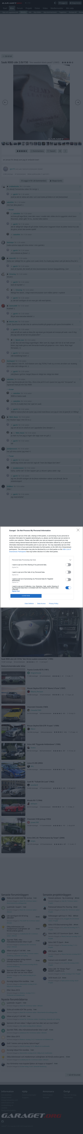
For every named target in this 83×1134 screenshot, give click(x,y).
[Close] (79, 531)
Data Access (41, 603)
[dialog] (41, 567)
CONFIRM (26, 596)
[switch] (68, 564)
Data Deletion (29, 603)
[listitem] (41, 560)
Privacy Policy (53, 603)
